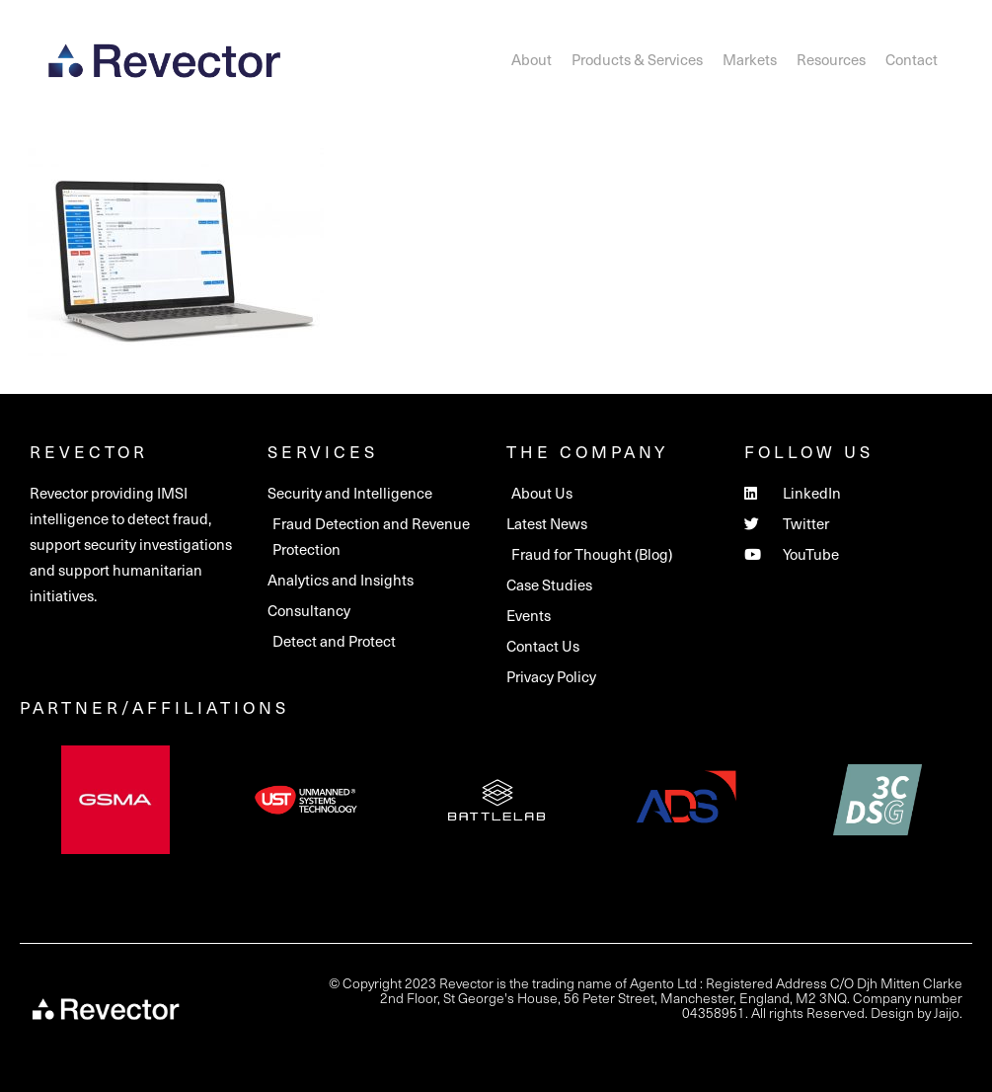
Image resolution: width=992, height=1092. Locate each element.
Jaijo (946, 1012)
